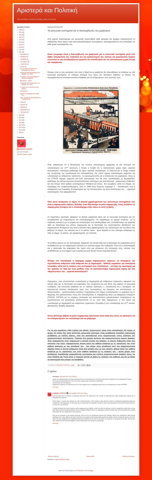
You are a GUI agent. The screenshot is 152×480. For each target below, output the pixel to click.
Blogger (91, 470)
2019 (20, 47)
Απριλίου (23, 104)
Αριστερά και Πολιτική (47, 10)
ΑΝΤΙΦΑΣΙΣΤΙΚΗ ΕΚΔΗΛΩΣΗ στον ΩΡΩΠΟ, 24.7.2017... (30, 83)
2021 (20, 42)
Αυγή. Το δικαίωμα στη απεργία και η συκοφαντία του (30, 98)
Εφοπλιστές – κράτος (26, 80)
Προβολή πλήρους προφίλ (24, 154)
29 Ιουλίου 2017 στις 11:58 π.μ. (68, 376)
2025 (20, 32)
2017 (20, 52)
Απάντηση (55, 387)
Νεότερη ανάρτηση (53, 456)
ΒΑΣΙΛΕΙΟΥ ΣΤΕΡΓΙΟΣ (59, 393)
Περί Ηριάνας (24, 91)
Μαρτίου (22, 107)
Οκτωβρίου (23, 59)
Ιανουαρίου (23, 112)
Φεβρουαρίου (24, 109)
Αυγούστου (23, 64)
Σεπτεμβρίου (24, 61)
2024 (20, 35)
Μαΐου (22, 102)
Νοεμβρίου (23, 56)
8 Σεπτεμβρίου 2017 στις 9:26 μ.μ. (78, 393)
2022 (20, 39)
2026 (20, 30)
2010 (20, 130)
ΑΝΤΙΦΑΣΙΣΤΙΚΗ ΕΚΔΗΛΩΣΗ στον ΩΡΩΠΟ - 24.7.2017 (30, 73)
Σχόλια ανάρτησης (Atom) (62, 459)
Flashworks (81, 470)
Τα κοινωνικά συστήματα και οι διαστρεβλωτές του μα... (28, 69)
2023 (20, 37)
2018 (20, 49)
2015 (20, 117)
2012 (20, 125)
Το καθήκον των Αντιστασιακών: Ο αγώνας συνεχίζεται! (29, 77)
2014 (20, 120)
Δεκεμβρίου (23, 54)
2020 (20, 44)
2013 (20, 122)
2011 (20, 127)
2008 (20, 132)
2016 (20, 115)
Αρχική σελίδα (90, 456)
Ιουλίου (22, 66)
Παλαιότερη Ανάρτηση (128, 456)
